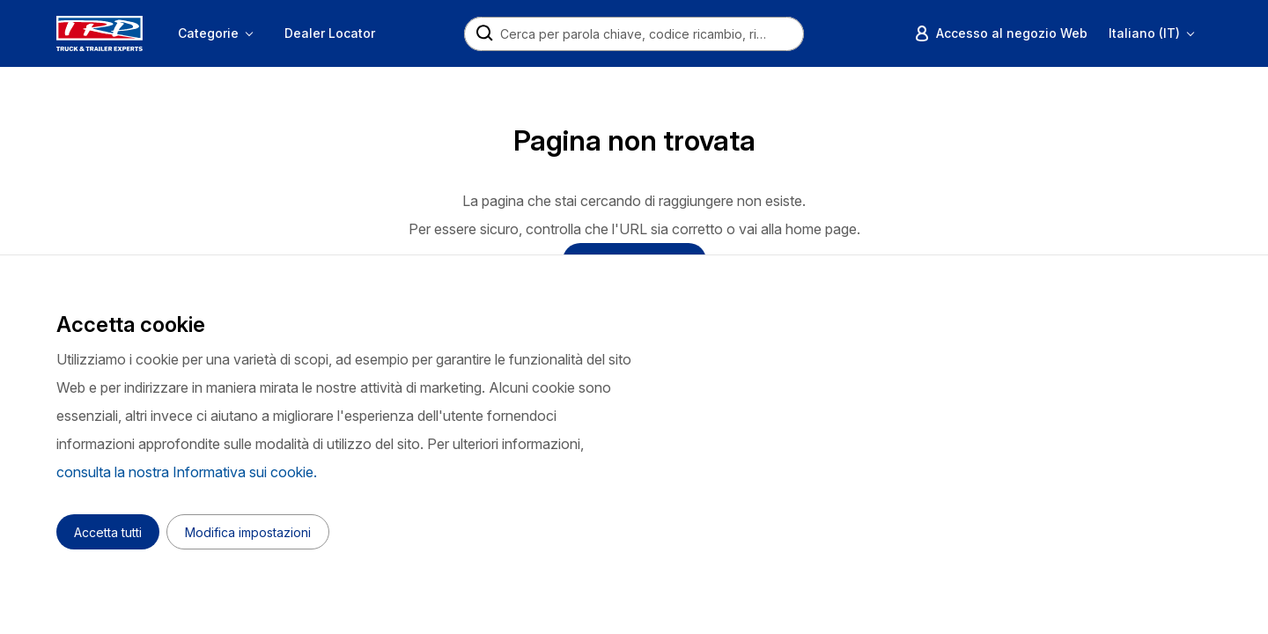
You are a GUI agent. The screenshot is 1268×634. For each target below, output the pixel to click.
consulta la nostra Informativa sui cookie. (186, 472)
